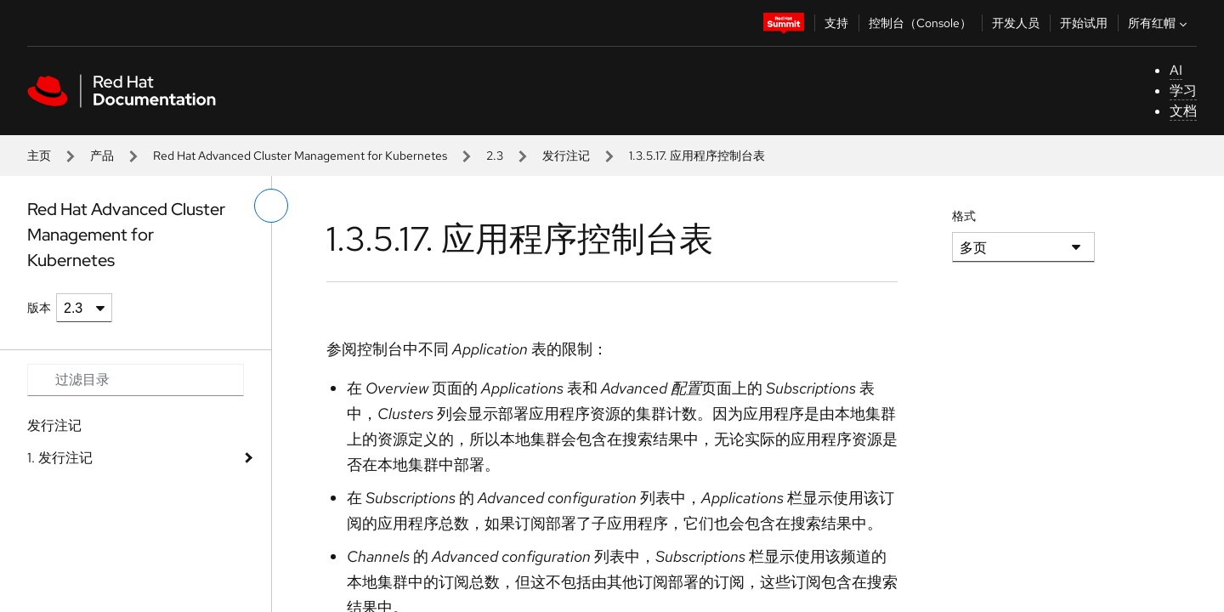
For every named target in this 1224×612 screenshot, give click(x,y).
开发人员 (1016, 23)
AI (1176, 70)
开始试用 (1084, 23)
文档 (1183, 111)
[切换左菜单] (271, 206)
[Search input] (135, 380)
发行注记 (566, 155)
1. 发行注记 (60, 458)
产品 (102, 155)
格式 (964, 216)
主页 (39, 155)
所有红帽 (1159, 23)
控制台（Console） (920, 23)
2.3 (494, 155)
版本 (39, 307)
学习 (1183, 90)
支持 (836, 23)
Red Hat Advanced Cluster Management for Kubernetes (300, 155)
